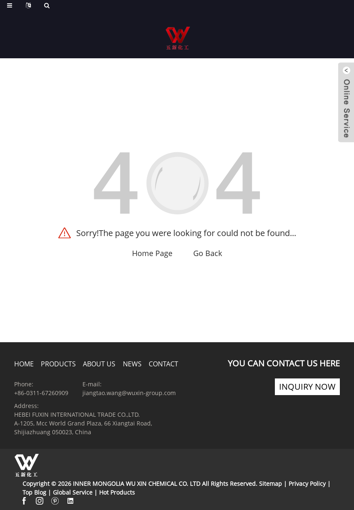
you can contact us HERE (284, 363)
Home (24, 363)
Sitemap (270, 484)
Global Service (72, 492)
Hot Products (117, 492)
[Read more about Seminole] (177, 48)
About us (99, 363)
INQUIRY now (307, 386)
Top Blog (34, 492)
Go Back (207, 253)
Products (58, 363)
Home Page (152, 253)
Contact (163, 363)
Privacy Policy (307, 484)
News (132, 363)
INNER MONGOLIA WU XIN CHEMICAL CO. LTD (136, 484)
